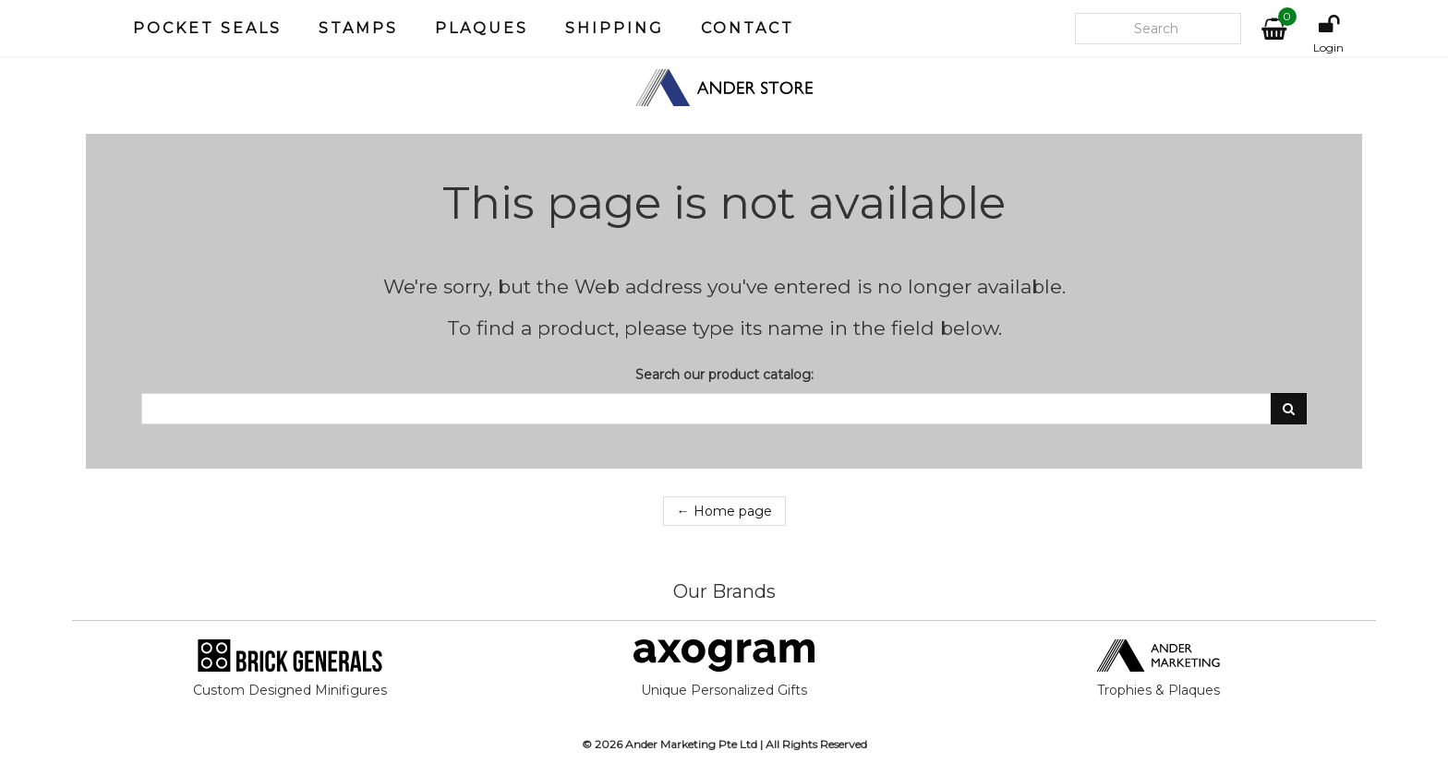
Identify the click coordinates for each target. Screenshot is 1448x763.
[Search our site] (1158, 28)
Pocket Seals (207, 28)
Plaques (481, 28)
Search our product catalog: (724, 374)
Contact (747, 28)
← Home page (724, 511)
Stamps (358, 28)
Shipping (614, 28)
